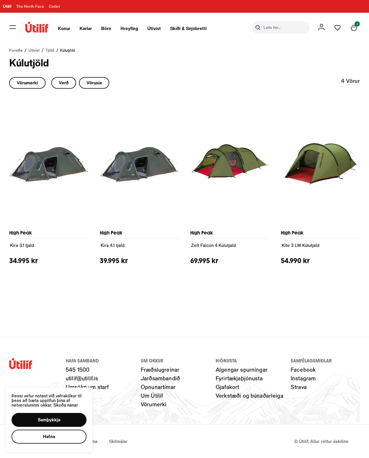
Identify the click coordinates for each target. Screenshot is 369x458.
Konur (64, 28)
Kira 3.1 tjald (22, 245)
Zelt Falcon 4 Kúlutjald (213, 245)
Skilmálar (118, 441)
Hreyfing (129, 28)
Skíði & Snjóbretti (188, 28)
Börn (106, 28)
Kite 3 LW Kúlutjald (300, 245)
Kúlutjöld (67, 50)
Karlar (86, 28)
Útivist (154, 28)
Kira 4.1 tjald (113, 245)
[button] (54, 416)
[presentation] (64, 27)
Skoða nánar (72, 399)
